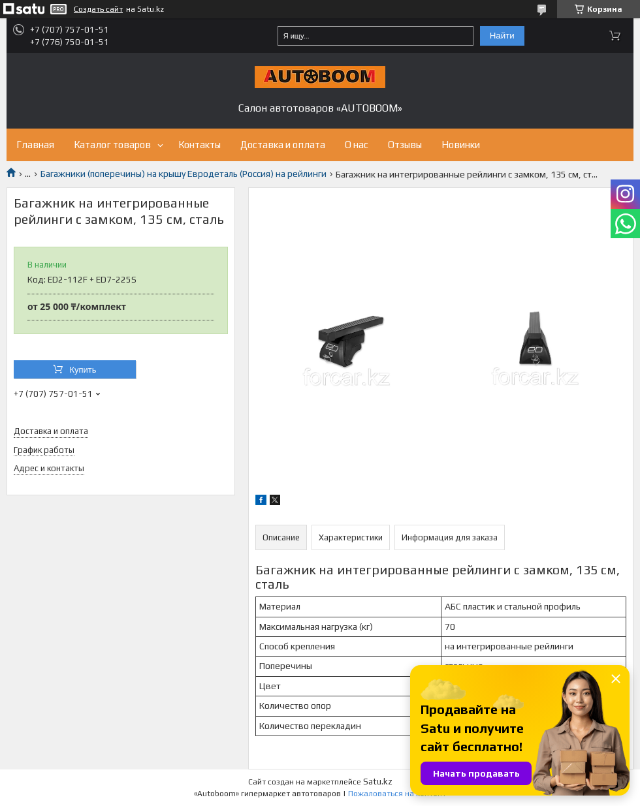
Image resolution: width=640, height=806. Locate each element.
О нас (356, 144)
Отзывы (405, 144)
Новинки (460, 144)
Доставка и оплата (282, 144)
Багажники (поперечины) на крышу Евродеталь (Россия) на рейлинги (183, 173)
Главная (35, 144)
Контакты (199, 144)
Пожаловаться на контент (397, 793)
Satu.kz (377, 781)
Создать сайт (98, 9)
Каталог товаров (112, 144)
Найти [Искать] (502, 35)
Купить (82, 370)
